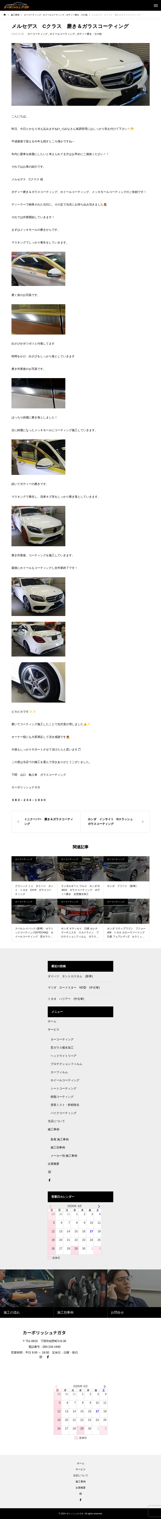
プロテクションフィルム (66, 1063)
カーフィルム (59, 1072)
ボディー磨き (84, 33)
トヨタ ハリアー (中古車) (66, 998)
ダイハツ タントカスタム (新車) (70, 976)
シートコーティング (63, 1088)
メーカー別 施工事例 (64, 1155)
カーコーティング (37, 33)
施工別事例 (58, 1147)
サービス (53, 1029)
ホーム (52, 1021)
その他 (98, 33)
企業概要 (53, 1163)
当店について (56, 1121)
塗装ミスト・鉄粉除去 (65, 1104)
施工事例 (53, 1129)
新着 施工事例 (60, 1139)
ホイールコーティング (62, 33)
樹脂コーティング (62, 1096)
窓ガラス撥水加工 (62, 1047)
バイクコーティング (63, 1113)
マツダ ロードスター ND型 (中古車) (74, 987)
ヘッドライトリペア (63, 1055)
